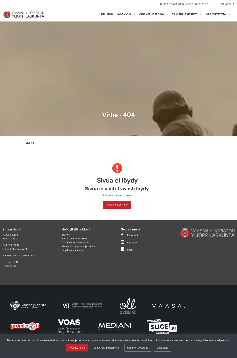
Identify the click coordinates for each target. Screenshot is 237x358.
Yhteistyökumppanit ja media (78, 246)
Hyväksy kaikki (77, 347)
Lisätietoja (162, 347)
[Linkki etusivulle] (23, 14)
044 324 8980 (10, 245)
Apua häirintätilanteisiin (75, 242)
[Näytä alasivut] (134, 14)
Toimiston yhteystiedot (74, 238)
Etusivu (66, 234)
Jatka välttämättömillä (106, 347)
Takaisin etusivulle (117, 204)
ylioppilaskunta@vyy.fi (14, 249)
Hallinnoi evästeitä (137, 347)
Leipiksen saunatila (72, 250)
